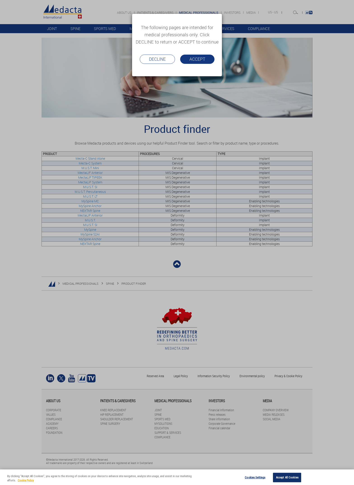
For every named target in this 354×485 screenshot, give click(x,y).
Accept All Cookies (287, 477)
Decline (157, 59)
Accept (197, 59)
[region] (177, 477)
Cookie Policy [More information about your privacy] (26, 480)
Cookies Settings (255, 477)
